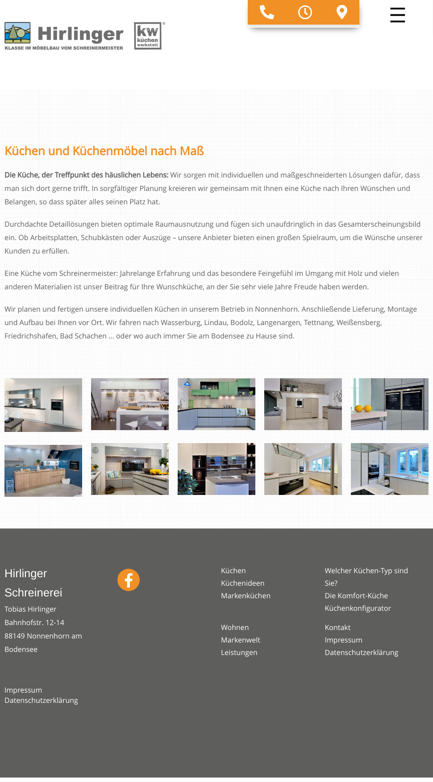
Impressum (23, 690)
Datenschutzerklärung (41, 700)
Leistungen (239, 652)
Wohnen (235, 627)
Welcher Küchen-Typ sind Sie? (366, 577)
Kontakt (338, 627)
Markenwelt (240, 640)
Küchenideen (243, 583)
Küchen (233, 570)
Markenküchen (246, 595)
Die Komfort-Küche (356, 595)
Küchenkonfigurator (358, 608)
